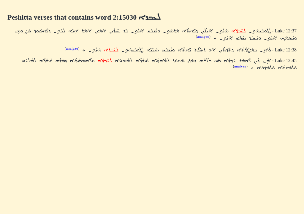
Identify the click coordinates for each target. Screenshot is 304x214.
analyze (203, 36)
